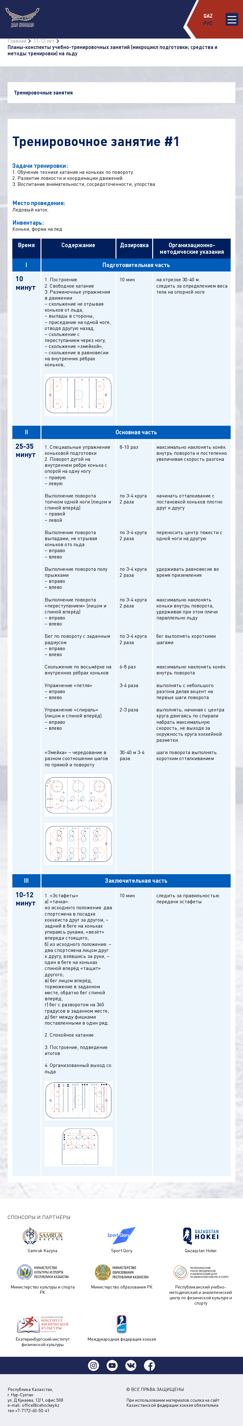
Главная (17, 41)
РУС (208, 23)
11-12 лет (44, 41)
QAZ (208, 16)
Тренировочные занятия (43, 92)
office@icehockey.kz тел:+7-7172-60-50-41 (33, 1407)
